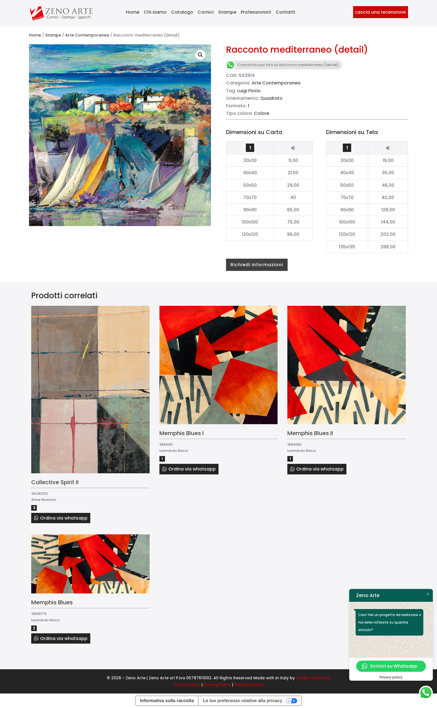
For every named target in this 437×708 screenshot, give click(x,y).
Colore (261, 113)
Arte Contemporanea (87, 35)
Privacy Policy (217, 684)
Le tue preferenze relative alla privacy (242, 700)
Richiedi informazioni (256, 264)
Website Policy (249, 684)
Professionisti (256, 12)
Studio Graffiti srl (313, 678)
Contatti (285, 12)
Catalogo (182, 12)
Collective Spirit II (55, 482)
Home (132, 12)
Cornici (206, 12)
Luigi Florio (249, 91)
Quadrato (271, 98)
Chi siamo (155, 12)
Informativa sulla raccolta (167, 700)
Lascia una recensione (380, 12)
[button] (200, 55)
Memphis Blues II (310, 433)
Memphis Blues (52, 602)
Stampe (227, 12)
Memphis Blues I (181, 433)
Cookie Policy (186, 684)
